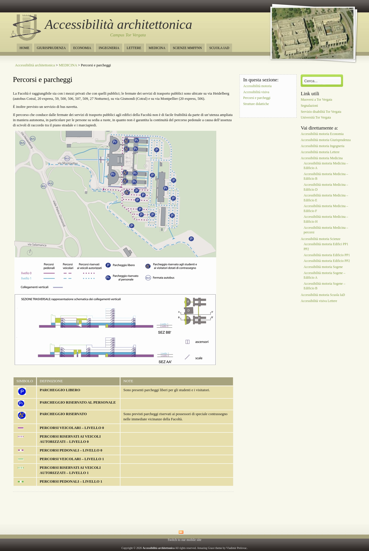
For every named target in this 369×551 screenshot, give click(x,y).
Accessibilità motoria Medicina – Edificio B (326, 177)
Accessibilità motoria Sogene (323, 267)
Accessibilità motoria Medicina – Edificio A (326, 166)
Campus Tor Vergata (128, 35)
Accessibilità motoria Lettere (320, 152)
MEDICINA (157, 48)
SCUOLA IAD (219, 48)
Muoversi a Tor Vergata (316, 100)
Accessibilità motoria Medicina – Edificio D (326, 187)
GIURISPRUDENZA (51, 48)
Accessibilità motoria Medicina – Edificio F (326, 209)
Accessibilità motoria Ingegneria (322, 146)
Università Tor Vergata (316, 118)
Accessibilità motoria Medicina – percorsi (326, 230)
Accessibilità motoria (257, 86)
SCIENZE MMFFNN (187, 48)
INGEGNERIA (109, 48)
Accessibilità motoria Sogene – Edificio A (324, 275)
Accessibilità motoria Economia (322, 134)
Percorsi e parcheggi (42, 79)
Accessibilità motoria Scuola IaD (323, 295)
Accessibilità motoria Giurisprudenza (326, 140)
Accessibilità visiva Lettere (319, 301)
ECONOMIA (82, 48)
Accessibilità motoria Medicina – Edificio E (326, 198)
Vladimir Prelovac (236, 548)
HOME (24, 48)
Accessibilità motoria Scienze (320, 239)
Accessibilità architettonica (118, 24)
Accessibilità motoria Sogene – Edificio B (324, 286)
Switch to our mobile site (185, 540)
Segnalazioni (309, 106)
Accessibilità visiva (256, 92)
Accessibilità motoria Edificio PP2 (327, 261)
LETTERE (134, 48)
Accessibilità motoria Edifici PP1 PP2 (326, 247)
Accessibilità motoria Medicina (322, 158)
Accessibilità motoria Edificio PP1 (327, 255)
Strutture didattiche (256, 104)
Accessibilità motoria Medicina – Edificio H (326, 219)
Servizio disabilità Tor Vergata (321, 112)
